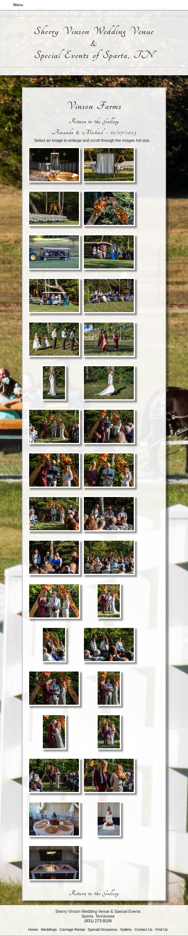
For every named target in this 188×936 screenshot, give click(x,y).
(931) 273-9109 (98, 921)
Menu (18, 5)
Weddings (49, 930)
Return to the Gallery (94, 121)
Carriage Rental (72, 930)
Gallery (126, 930)
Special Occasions (102, 930)
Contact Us (143, 930)
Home (33, 930)
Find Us (161, 930)
